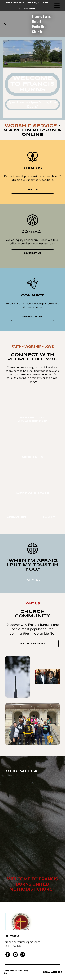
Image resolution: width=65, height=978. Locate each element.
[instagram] (22, 955)
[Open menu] (57, 5)
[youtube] (15, 955)
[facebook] (7, 955)
